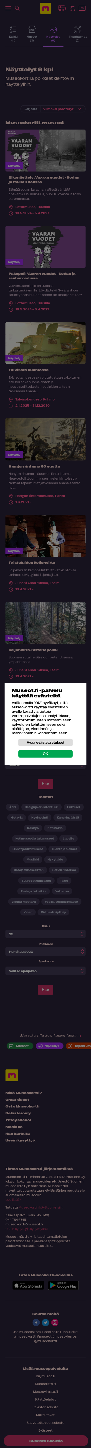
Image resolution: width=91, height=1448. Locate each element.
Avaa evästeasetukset (45, 742)
